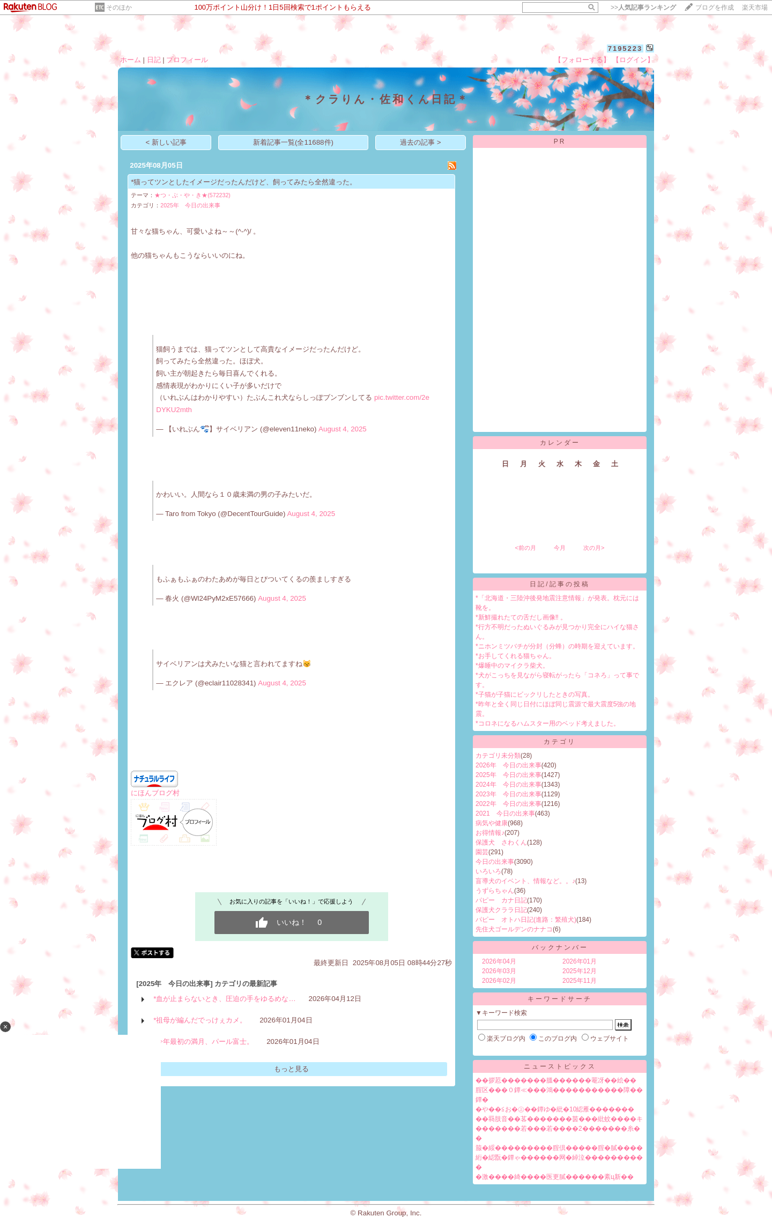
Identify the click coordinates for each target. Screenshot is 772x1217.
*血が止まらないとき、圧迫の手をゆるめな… (224, 999)
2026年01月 (579, 961)
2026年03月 (499, 971)
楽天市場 (755, 7)
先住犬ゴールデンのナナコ (514, 929)
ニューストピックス (560, 1066)
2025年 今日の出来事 (190, 205)
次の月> (593, 547)
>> (643, 7)
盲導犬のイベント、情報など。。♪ (525, 881)
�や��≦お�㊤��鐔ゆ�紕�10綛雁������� (555, 1109)
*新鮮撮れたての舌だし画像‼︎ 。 (521, 617)
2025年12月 (579, 971)
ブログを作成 (714, 7)
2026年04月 (499, 961)
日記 (154, 60)
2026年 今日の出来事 (508, 765)
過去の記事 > (420, 142)
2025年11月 (579, 980)
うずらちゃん (495, 890)
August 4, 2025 (342, 429)
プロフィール (187, 60)
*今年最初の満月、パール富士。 (203, 1041)
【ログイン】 (633, 60)
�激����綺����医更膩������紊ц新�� (555, 1177)
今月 (560, 547)
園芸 (482, 852)
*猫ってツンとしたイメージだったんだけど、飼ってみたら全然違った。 (244, 182)
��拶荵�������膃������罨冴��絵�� (556, 1080)
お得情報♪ (490, 833)
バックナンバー (560, 947)
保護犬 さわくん (501, 842)
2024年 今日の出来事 (508, 784)
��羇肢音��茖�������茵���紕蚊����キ (559, 1119)
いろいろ (488, 871)
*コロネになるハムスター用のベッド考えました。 (548, 723)
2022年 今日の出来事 (508, 804)
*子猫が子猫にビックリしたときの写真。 (535, 694)
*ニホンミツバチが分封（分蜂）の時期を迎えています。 (557, 646)
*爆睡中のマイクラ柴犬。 (512, 665)
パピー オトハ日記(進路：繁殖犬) (526, 919)
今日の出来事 (495, 861)
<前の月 (525, 547)
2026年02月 (499, 980)
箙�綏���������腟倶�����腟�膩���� (559, 1148)
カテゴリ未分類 (498, 755)
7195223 (625, 48)
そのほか (119, 7)
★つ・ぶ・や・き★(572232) (192, 195)
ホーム (130, 60)
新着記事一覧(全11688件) (293, 142)
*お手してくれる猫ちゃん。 (515, 656)
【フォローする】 (582, 60)
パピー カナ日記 (501, 900)
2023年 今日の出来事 (508, 794)
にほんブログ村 (155, 793)
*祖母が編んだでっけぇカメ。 (200, 1020)
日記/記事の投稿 (559, 584)
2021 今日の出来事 (505, 813)
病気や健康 (492, 823)
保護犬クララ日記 (501, 910)
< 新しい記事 (166, 142)
